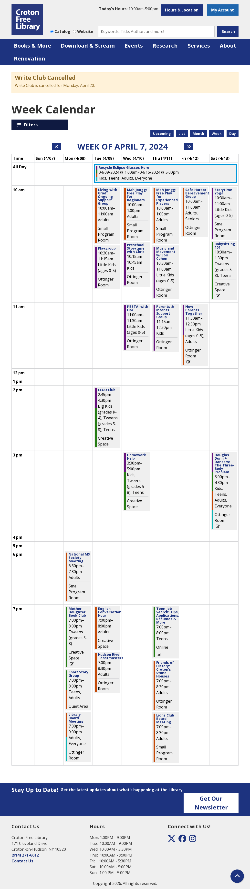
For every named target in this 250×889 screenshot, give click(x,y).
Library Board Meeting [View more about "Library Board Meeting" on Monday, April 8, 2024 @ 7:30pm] (76, 718)
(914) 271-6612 (25, 855)
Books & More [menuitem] (32, 45)
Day (232, 133)
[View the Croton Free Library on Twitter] (172, 840)
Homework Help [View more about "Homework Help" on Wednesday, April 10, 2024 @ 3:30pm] (136, 456)
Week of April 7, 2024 (122, 147)
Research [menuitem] (165, 45)
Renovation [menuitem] (29, 58)
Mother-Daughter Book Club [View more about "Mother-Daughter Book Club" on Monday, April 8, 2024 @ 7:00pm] (77, 612)
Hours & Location (181, 10)
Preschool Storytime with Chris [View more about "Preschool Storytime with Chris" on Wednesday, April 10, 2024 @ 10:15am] (136, 248)
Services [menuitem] (199, 45)
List (181, 133)
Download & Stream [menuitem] (88, 45)
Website (85, 31)
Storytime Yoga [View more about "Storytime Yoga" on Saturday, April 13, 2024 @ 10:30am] (223, 191)
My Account (222, 10)
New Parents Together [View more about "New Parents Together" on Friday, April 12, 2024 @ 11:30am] (193, 310)
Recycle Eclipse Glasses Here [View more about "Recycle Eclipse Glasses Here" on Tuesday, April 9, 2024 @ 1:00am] (124, 167)
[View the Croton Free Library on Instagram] (192, 840)
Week (217, 133)
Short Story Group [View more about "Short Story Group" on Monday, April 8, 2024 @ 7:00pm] (78, 673)
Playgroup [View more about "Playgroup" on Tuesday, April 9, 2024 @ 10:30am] (107, 248)
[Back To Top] (237, 876)
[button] (128, 9)
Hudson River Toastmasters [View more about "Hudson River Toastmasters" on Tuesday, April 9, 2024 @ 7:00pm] (110, 656)
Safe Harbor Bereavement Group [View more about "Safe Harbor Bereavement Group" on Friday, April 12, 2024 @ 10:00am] (197, 193)
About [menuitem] (228, 45)
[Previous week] (56, 146)
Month (198, 133)
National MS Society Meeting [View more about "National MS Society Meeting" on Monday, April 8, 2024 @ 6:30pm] (79, 558)
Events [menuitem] (134, 45)
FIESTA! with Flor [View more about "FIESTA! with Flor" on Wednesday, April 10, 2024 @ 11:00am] (137, 308)
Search (228, 31)
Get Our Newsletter (211, 802)
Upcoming (162, 133)
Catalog (62, 31)
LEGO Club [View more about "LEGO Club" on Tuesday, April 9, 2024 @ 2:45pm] (106, 390)
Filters (31, 125)
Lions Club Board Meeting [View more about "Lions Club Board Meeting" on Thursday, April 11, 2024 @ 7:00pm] (165, 719)
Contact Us (22, 861)
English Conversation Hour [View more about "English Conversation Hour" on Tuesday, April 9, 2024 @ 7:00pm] (109, 612)
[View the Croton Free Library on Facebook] (182, 840)
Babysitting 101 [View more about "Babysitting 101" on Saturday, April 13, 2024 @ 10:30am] (225, 245)
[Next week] (188, 146)
